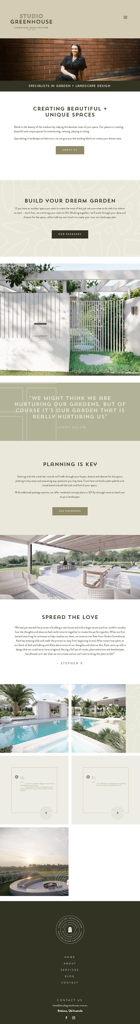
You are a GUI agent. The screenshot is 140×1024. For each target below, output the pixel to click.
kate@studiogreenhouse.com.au (70, 1005)
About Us (70, 150)
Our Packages (69, 234)
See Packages (70, 511)
